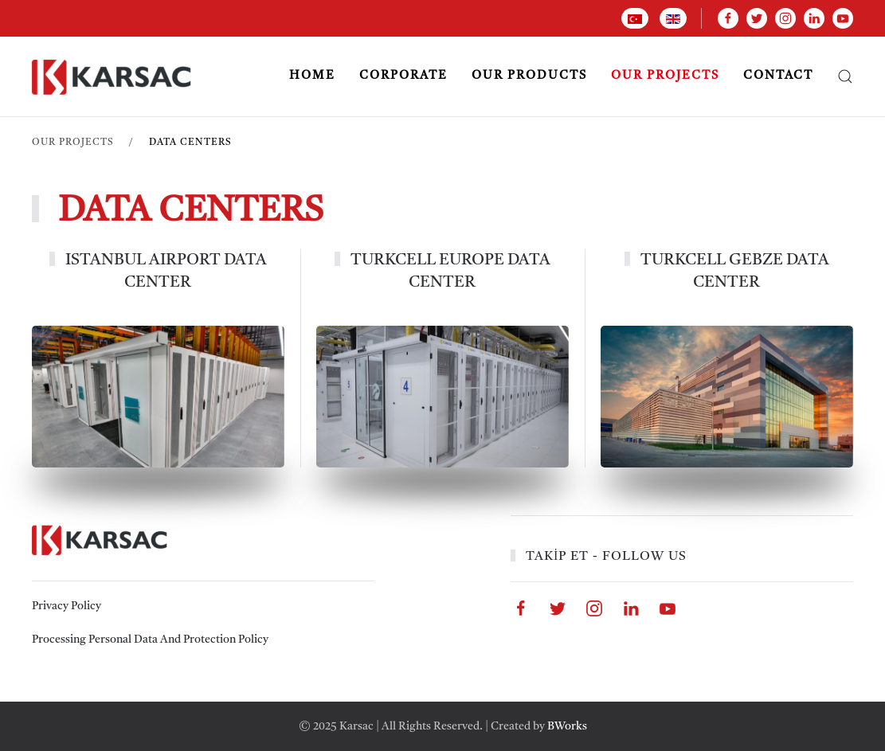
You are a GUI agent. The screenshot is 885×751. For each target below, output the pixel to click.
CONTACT (778, 76)
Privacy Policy (66, 606)
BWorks (567, 726)
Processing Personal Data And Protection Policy (150, 639)
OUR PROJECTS (665, 76)
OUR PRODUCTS (529, 76)
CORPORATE (403, 76)
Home (312, 76)
